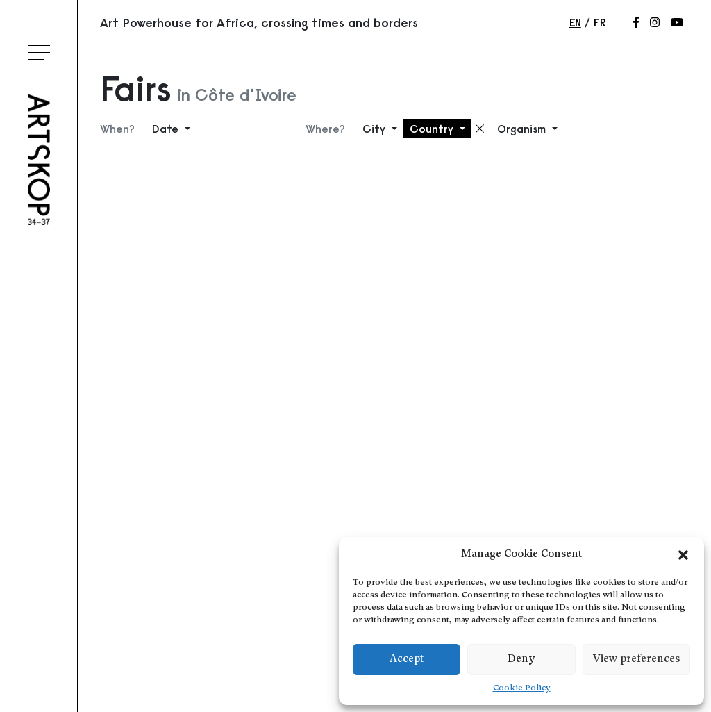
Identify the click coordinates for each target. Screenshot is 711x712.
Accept (407, 659)
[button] (683, 555)
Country (433, 128)
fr (599, 22)
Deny (521, 659)
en (575, 22)
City (375, 128)
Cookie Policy (522, 688)
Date (167, 128)
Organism (523, 128)
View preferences (636, 659)
